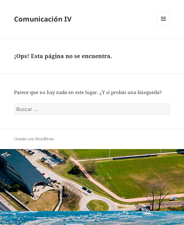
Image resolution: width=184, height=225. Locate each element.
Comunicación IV (42, 18)
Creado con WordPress (34, 139)
